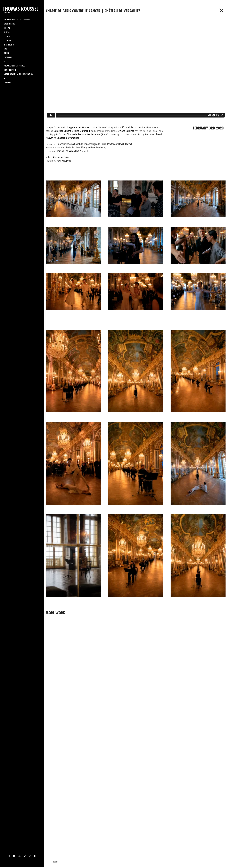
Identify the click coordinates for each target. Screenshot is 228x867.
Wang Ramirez (126, 131)
